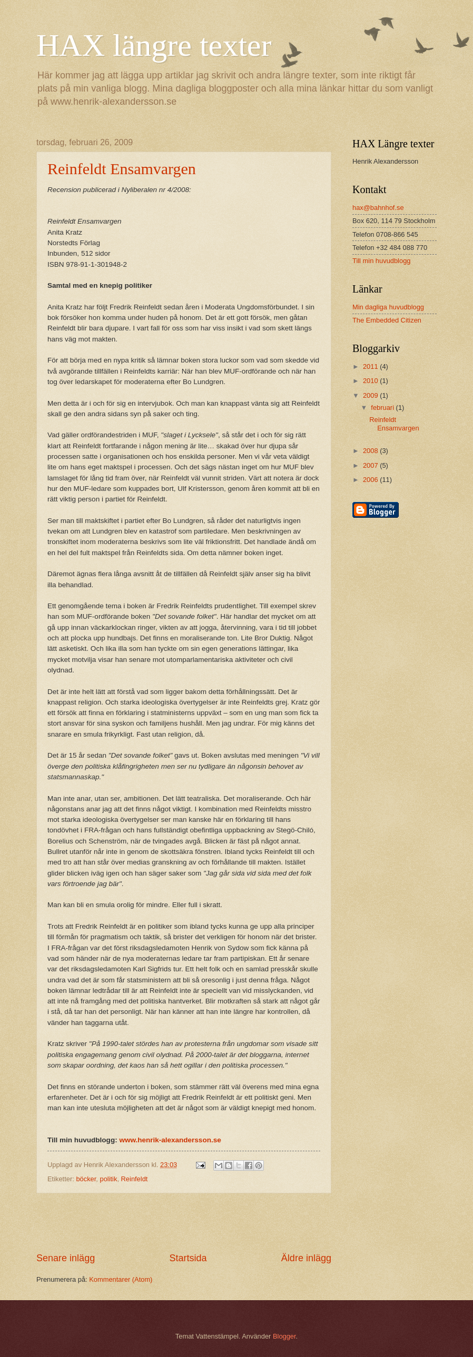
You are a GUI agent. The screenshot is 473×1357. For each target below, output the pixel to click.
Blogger (284, 1336)
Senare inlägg (65, 1258)
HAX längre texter (153, 45)
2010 (371, 381)
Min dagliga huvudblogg (388, 307)
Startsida (187, 1258)
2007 (371, 465)
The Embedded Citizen (386, 320)
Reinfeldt (134, 1179)
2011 (371, 366)
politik (108, 1179)
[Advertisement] (184, 1223)
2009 (371, 395)
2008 (371, 451)
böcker (86, 1179)
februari (383, 407)
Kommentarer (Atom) (120, 1279)
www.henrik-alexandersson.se (170, 1140)
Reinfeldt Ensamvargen (121, 168)
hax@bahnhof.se (378, 208)
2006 (371, 480)
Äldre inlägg (306, 1258)
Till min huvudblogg (381, 261)
